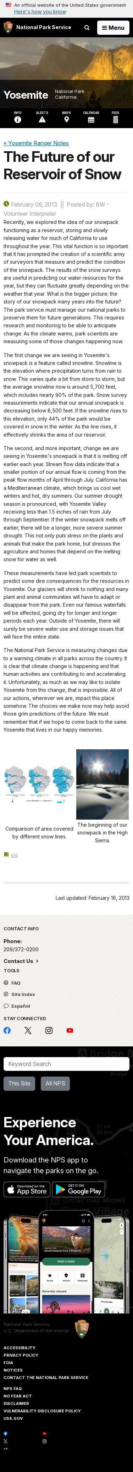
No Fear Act (18, 1396)
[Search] (66, 1064)
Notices (13, 1370)
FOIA (8, 1362)
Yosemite (26, 95)
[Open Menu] (113, 28)
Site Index (19, 994)
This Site (19, 1083)
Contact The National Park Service (46, 1377)
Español (17, 1006)
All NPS (55, 1083)
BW (14, 855)
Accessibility (19, 1347)
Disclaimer (16, 1403)
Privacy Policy (21, 1355)
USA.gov (13, 1418)
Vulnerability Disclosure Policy (42, 1410)
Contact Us (19, 961)
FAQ (12, 983)
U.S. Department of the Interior (36, 1330)
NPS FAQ (13, 1388)
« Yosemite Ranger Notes (36, 143)
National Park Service (26, 1324)
